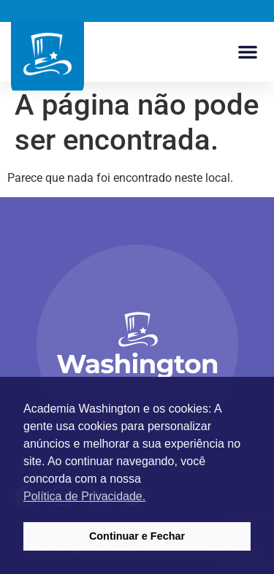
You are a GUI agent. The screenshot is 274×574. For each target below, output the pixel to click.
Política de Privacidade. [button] (84, 496)
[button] (247, 52)
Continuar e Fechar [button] (137, 536)
